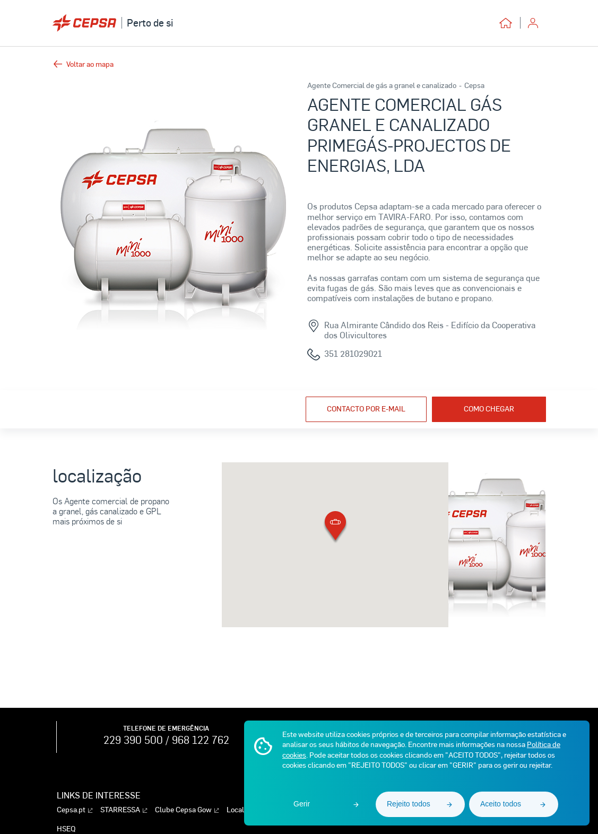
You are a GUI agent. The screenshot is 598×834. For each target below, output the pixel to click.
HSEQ (66, 828)
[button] (335, 528)
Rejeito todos (408, 804)
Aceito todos (500, 804)
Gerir (301, 804)
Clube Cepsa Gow (187, 809)
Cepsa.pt (74, 809)
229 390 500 (133, 739)
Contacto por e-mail (366, 408)
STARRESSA (123, 809)
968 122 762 (200, 739)
